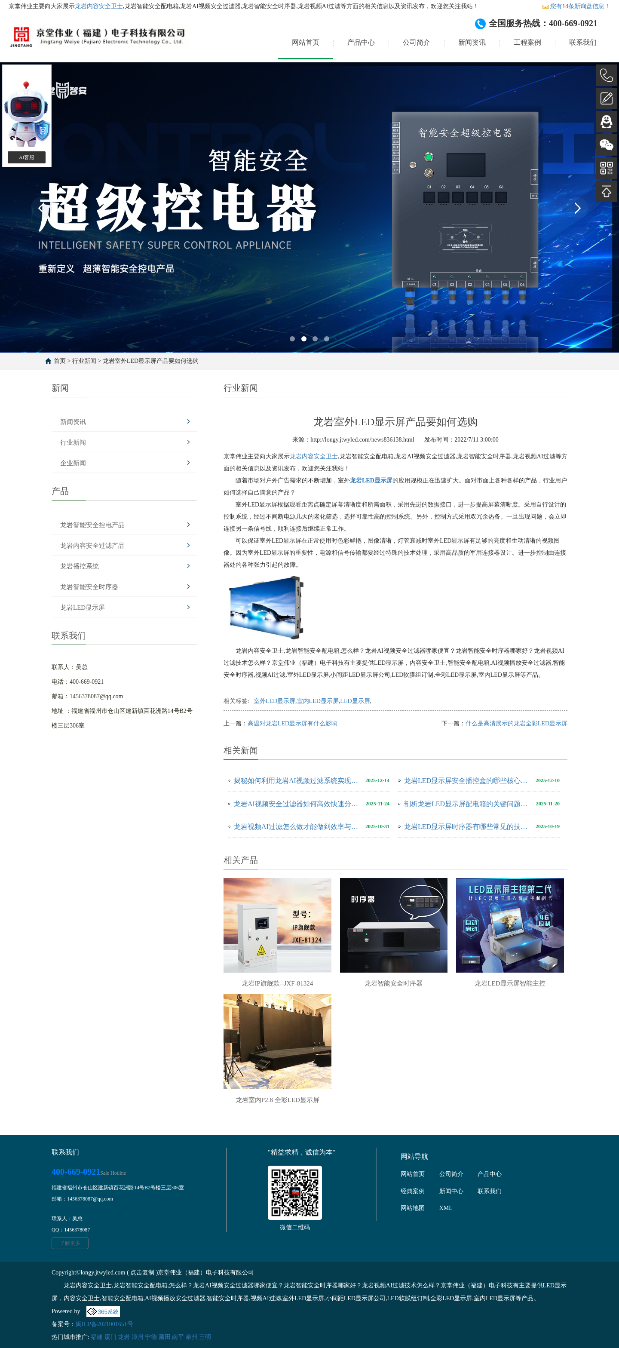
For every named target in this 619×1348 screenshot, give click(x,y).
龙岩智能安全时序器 (89, 586)
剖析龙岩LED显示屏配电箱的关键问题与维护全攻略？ (468, 804)
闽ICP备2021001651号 (104, 1324)
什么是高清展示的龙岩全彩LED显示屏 (516, 723)
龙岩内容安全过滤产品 (92, 545)
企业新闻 (73, 463)
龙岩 (124, 1337)
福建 (97, 1337)
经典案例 (413, 1191)
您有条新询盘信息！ (576, 6)
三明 (205, 1337)
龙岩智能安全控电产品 (92, 525)
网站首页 (305, 42)
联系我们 (583, 42)
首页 (60, 361)
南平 (178, 1337)
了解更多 (70, 1243)
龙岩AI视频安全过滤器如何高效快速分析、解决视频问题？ (298, 804)
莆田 (165, 1337)
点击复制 (142, 1272)
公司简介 (416, 42)
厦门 (110, 1337)
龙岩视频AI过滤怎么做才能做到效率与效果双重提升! (297, 826)
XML (446, 1208)
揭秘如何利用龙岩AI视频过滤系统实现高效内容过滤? (297, 780)
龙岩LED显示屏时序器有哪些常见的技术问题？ (467, 826)
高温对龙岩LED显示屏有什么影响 (292, 723)
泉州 (192, 1337)
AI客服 (27, 157)
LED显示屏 (355, 701)
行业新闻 (84, 361)
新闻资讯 (472, 42)
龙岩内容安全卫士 (99, 6)
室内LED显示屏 (318, 701)
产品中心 (361, 42)
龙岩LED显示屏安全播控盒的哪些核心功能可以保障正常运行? (467, 780)
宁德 (151, 1337)
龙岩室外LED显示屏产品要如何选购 (151, 361)
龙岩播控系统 (79, 566)
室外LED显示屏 (274, 701)
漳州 (138, 1337)
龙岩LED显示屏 (82, 607)
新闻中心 (451, 1191)
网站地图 (413, 1208)
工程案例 (527, 42)
